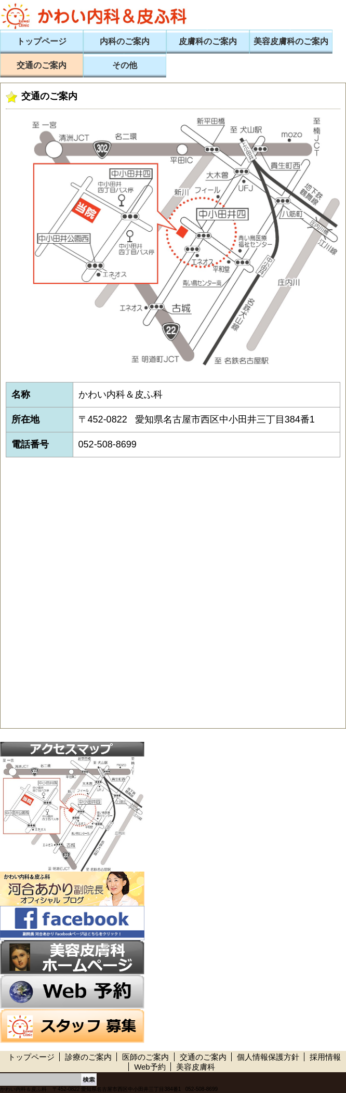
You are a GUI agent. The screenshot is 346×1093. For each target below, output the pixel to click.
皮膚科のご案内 (208, 41)
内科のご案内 (125, 41)
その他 (124, 65)
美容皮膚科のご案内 (291, 41)
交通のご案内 (41, 65)
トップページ (41, 41)
